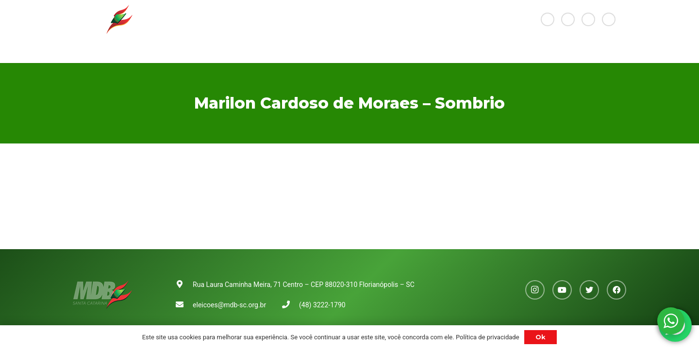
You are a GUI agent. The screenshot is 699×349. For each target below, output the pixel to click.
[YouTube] (568, 19)
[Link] (103, 19)
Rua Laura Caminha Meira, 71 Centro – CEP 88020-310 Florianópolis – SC (304, 284)
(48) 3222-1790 (322, 305)
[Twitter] (588, 19)
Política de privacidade (487, 337)
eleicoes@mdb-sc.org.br (229, 305)
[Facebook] (609, 19)
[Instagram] (547, 19)
